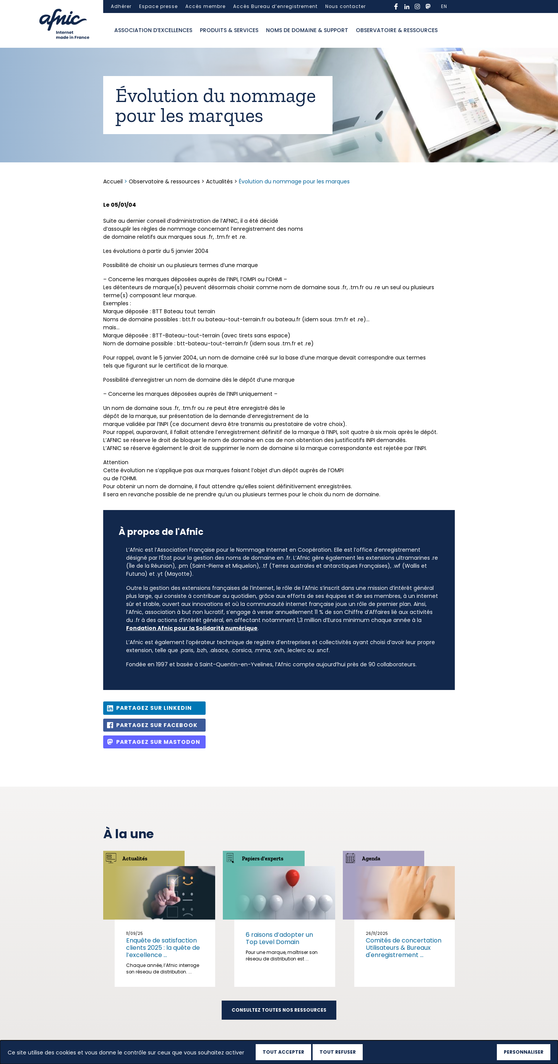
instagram (417, 6)
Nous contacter (345, 6)
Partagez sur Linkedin (154, 708)
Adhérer (121, 6)
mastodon (428, 6)
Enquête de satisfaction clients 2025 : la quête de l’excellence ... (163, 947)
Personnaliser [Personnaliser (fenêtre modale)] (523, 1052)
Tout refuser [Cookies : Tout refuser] (338, 1052)
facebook (396, 6)
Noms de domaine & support (307, 30)
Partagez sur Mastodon (158, 742)
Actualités (219, 181)
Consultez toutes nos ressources (279, 1010)
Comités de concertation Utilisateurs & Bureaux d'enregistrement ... (403, 947)
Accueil (113, 181)
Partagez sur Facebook (157, 725)
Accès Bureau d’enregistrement (275, 6)
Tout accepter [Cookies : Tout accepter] (283, 1052)
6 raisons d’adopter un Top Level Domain (279, 938)
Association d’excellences (153, 30)
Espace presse (158, 6)
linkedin (406, 6)
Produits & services (229, 30)
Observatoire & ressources (397, 30)
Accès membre (205, 6)
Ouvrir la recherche (449, 30)
